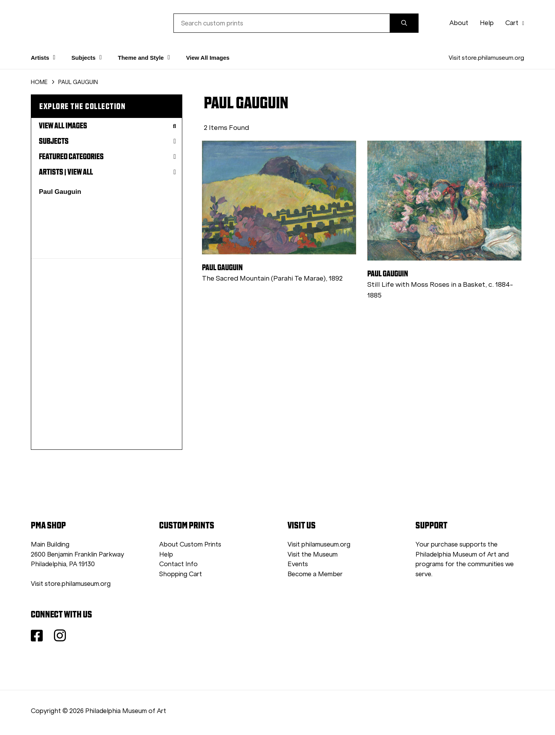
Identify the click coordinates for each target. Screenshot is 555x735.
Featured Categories (107, 156)
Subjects (107, 141)
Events (298, 564)
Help (487, 23)
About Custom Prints (190, 544)
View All (80, 172)
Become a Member (315, 574)
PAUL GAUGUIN (78, 82)
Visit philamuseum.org (319, 544)
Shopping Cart (180, 574)
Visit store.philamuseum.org (486, 57)
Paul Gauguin (60, 191)
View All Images (208, 57)
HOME (39, 82)
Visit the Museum (313, 554)
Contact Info (178, 564)
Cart (514, 23)
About (458, 23)
